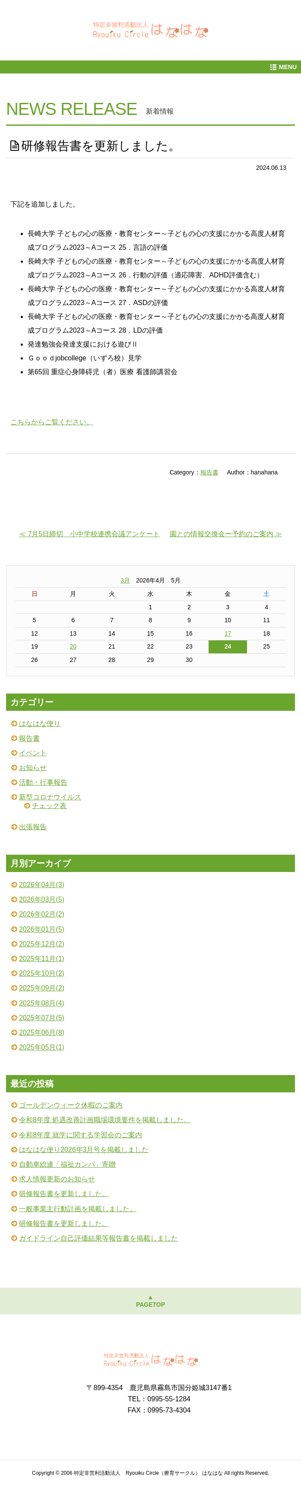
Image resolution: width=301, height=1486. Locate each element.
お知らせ (33, 767)
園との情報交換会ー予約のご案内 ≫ (226, 534)
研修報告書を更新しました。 (64, 1193)
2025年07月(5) (41, 1017)
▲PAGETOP (150, 1301)
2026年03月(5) (41, 899)
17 (228, 633)
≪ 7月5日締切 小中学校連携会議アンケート (89, 534)
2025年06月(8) (41, 1032)
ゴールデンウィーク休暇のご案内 (71, 1105)
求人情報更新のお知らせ (57, 1179)
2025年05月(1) (41, 1047)
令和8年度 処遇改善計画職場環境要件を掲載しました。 (104, 1119)
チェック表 (49, 805)
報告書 (209, 472)
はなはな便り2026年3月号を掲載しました (84, 1149)
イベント (33, 753)
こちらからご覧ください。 (51, 422)
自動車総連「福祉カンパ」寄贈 (67, 1164)
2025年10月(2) (41, 973)
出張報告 (33, 827)
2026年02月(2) (41, 914)
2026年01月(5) (41, 929)
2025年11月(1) (41, 958)
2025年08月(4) (41, 1003)
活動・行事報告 (43, 782)
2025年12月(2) (41, 944)
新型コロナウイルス (50, 797)
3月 (125, 580)
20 (73, 646)
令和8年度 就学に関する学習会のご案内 (80, 1135)
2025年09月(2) (41, 988)
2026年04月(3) (41, 884)
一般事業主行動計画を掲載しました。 (77, 1208)
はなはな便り (39, 723)
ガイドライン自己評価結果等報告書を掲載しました (98, 1238)
